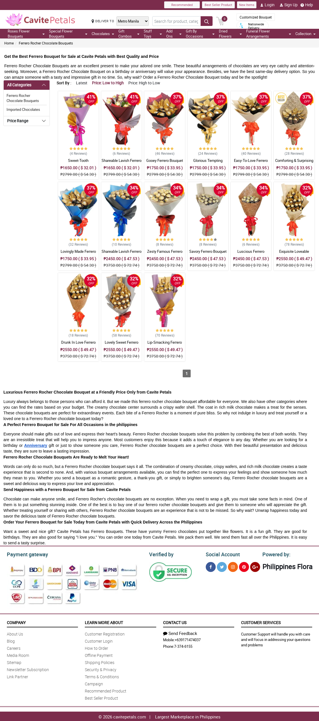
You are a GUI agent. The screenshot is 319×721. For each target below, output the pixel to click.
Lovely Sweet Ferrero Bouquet (121, 345)
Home (9, 43)
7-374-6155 (183, 645)
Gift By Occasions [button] (200, 33)
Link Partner (17, 676)
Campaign (94, 683)
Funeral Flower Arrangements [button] (268, 33)
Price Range (17, 120)
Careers (13, 647)
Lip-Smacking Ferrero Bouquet (164, 345)
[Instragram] (233, 566)
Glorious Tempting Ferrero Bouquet (208, 163)
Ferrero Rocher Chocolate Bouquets (46, 43)
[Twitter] (222, 566)
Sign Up (289, 5)
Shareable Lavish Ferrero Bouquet (121, 163)
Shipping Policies (99, 661)
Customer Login (99, 640)
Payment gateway (25, 554)
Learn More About (104, 621)
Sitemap (14, 661)
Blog (11, 640)
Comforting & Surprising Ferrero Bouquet (294, 163)
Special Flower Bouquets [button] (68, 33)
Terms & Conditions (102, 676)
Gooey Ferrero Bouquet (164, 160)
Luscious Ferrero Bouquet (250, 254)
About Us (15, 633)
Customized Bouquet (256, 17)
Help (307, 5)
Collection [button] (305, 33)
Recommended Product (105, 690)
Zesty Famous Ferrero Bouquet (164, 254)
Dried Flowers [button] (230, 33)
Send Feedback (180, 632)
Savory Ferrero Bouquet (208, 251)
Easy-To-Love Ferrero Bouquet (251, 163)
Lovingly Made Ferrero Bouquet (78, 254)
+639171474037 (188, 638)
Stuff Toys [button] (153, 33)
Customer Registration (105, 633)
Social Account (221, 554)
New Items (246, 5)
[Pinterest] (244, 566)
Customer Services (261, 621)
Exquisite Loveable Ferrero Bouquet (294, 254)
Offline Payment (99, 654)
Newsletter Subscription (28, 668)
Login (267, 5)
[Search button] (207, 21)
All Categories (19, 84)
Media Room (18, 654)
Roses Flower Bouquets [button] (26, 33)
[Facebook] (211, 566)
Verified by (160, 554)
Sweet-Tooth (78, 160)
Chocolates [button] (103, 33)
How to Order (96, 647)
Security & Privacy (100, 668)
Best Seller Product (218, 5)
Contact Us (174, 621)
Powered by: (275, 554)
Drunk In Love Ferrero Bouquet (78, 345)
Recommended (182, 5)
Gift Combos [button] (128, 33)
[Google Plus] (255, 566)
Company (16, 621)
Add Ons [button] (174, 33)
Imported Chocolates (23, 109)
